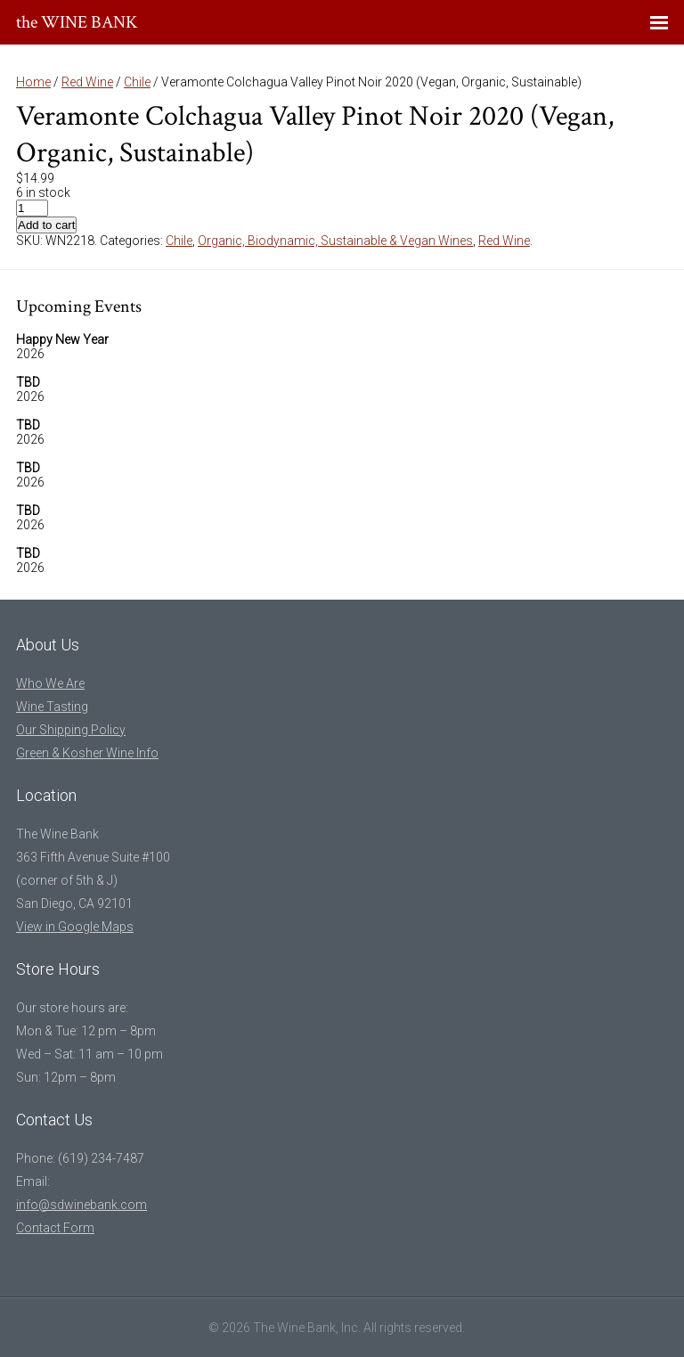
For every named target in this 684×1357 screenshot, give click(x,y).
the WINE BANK (77, 22)
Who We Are (50, 683)
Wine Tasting (52, 706)
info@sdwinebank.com (81, 1205)
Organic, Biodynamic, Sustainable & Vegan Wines (335, 240)
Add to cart (46, 225)
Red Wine (87, 82)
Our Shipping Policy (71, 730)
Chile (137, 82)
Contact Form (55, 1228)
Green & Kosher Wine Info (87, 753)
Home (33, 82)
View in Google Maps (75, 927)
